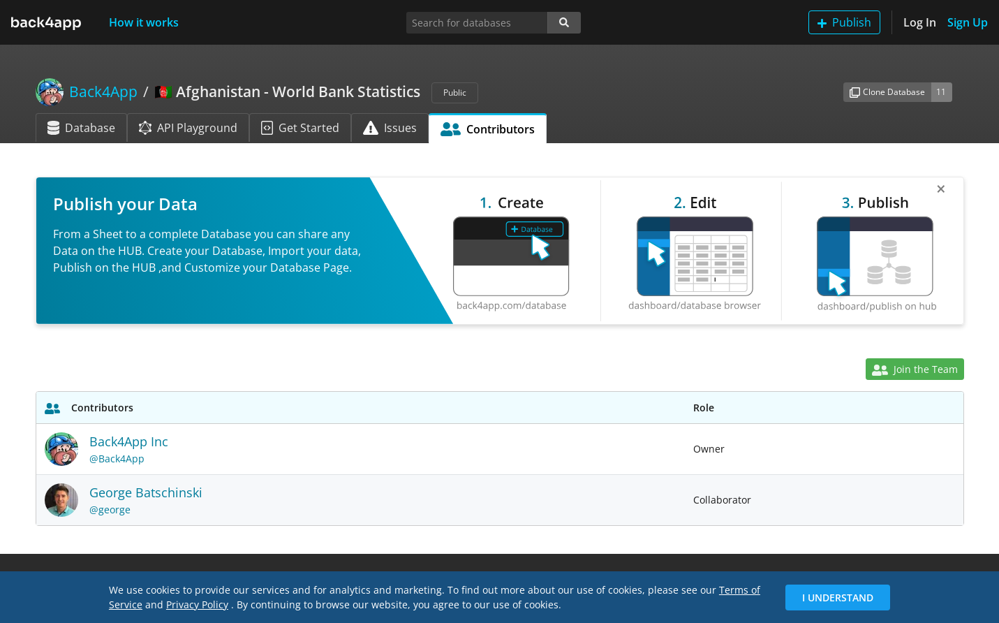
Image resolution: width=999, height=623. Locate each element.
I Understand (837, 597)
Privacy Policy (197, 604)
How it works (144, 22)
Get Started (300, 127)
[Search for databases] (477, 23)
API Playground (188, 127)
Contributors (488, 129)
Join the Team (914, 369)
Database (81, 127)
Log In (919, 22)
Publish (844, 22)
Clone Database (887, 92)
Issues (390, 127)
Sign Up (967, 22)
